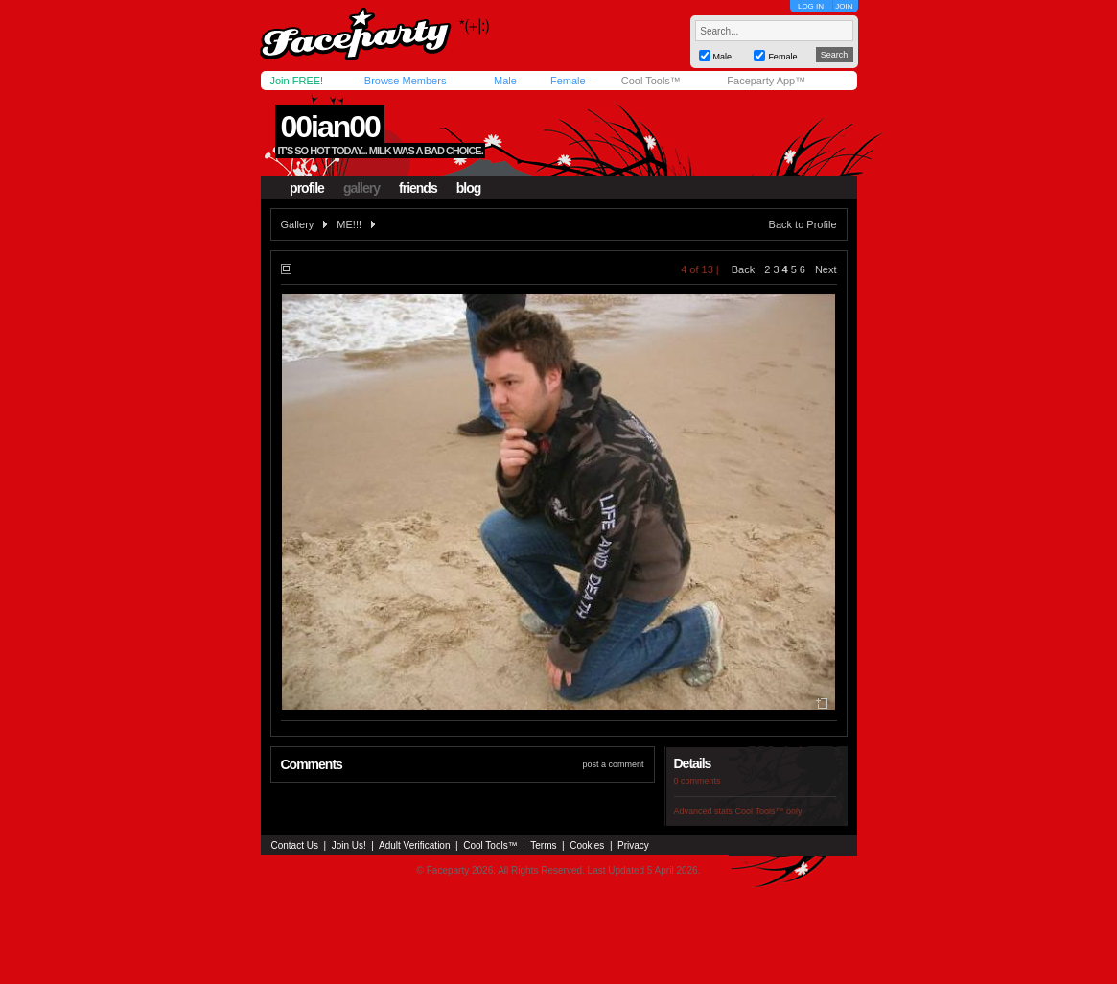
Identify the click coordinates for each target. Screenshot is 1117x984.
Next (826, 269)
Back (743, 269)
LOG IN (811, 6)
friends (418, 188)
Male (505, 80)
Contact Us (294, 845)
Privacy (633, 845)
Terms (543, 845)
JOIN (843, 6)
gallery (361, 188)
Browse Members (405, 80)
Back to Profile (803, 224)
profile (307, 188)
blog (468, 188)
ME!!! (349, 224)
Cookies (587, 845)
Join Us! (349, 845)
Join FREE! (297, 80)
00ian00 (329, 126)
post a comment (612, 764)
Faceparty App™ (766, 80)
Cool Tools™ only (769, 811)
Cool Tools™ (651, 80)
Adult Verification (415, 845)
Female (568, 80)
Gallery (297, 224)
